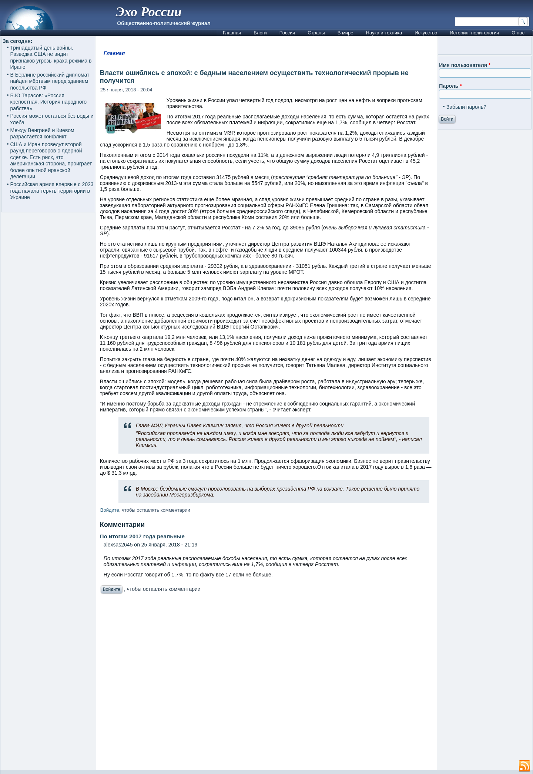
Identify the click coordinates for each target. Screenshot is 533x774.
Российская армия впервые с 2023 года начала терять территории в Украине (52, 190)
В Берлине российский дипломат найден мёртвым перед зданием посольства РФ (50, 81)
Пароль (450, 86)
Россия (287, 33)
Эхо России (148, 11)
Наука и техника (384, 33)
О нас (518, 33)
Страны (316, 33)
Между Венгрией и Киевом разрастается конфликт (42, 133)
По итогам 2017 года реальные (142, 536)
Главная (232, 33)
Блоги (260, 33)
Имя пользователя (464, 65)
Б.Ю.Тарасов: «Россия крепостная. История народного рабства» (48, 101)
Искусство (426, 33)
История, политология (474, 33)
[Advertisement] (266, 684)
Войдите (109, 510)
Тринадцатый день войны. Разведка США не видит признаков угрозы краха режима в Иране (51, 57)
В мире (345, 33)
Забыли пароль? (466, 107)
